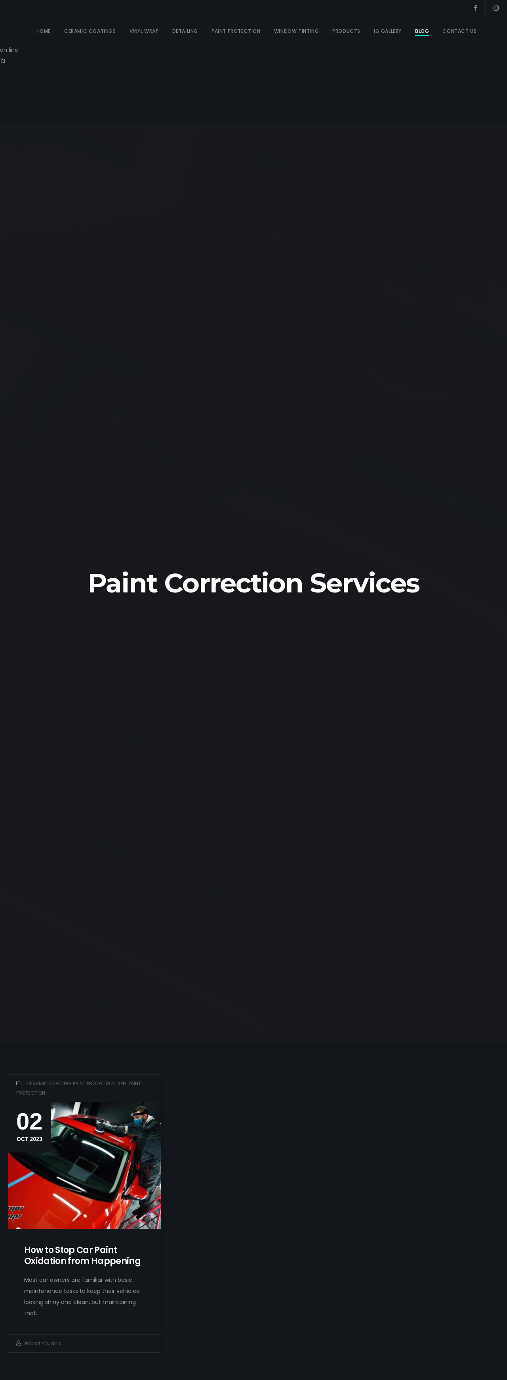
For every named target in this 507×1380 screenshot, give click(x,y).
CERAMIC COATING (48, 1084)
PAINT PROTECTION (94, 1084)
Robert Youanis (43, 1344)
